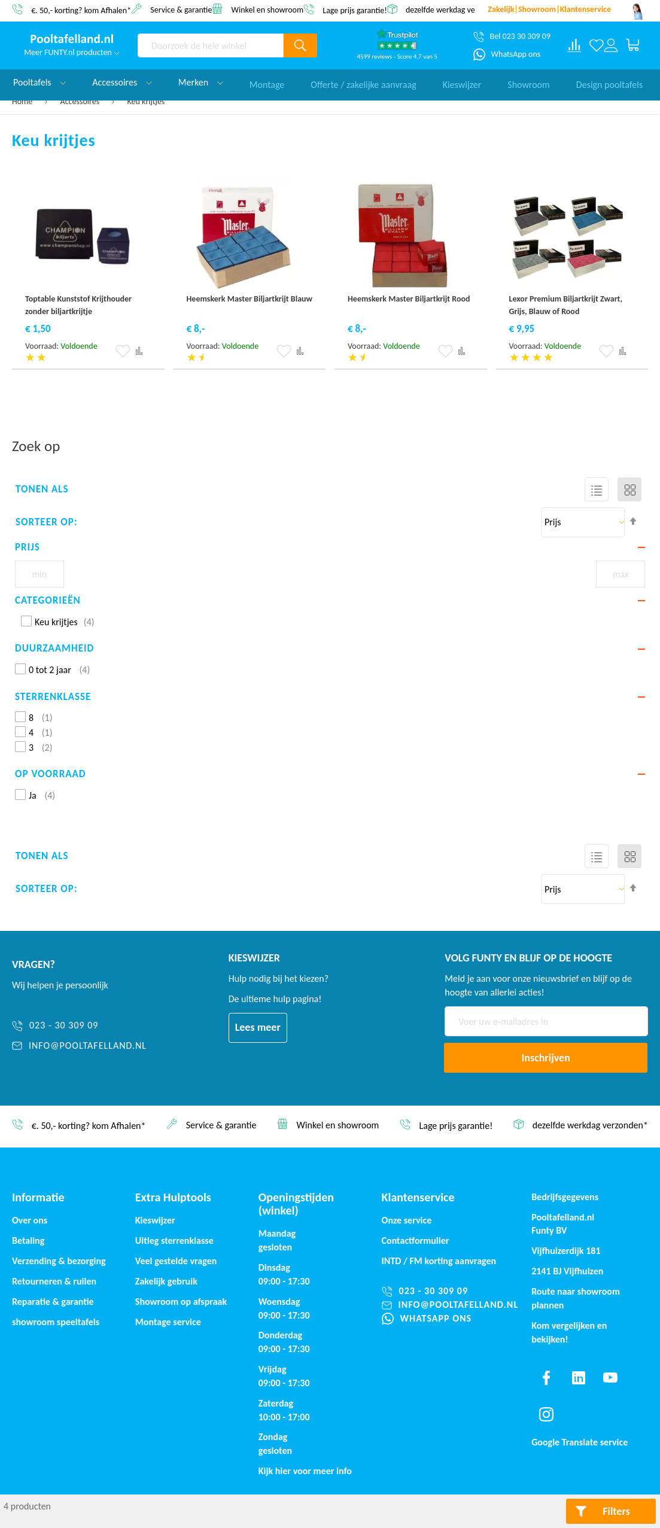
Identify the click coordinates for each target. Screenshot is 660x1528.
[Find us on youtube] (610, 1378)
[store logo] (72, 38)
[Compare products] (574, 45)
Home (23, 101)
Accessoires (81, 101)
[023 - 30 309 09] (79, 1026)
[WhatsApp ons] (507, 54)
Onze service (407, 1220)
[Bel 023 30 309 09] (511, 36)
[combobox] (211, 45)
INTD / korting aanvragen (439, 1261)
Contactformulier (415, 1240)
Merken (200, 82)
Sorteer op (45, 522)
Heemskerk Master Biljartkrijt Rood (409, 299)
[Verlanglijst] (596, 45)
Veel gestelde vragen (176, 1261)
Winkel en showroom (268, 9)
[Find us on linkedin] (579, 1378)
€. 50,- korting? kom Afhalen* (81, 10)
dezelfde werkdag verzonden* (456, 10)
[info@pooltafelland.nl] (79, 1046)
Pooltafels (39, 82)
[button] (122, 351)
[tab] (330, 547)
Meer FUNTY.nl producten (72, 52)
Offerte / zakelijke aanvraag (363, 82)
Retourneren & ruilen (54, 1281)
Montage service (168, 1322)
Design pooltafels (609, 82)
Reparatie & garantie (53, 1301)
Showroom (528, 82)
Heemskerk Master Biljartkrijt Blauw (250, 299)
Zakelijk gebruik (166, 1281)
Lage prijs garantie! (355, 10)
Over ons (29, 1220)
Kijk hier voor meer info (305, 1471)
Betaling (28, 1240)
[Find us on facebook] (546, 1378)
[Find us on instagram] (546, 1414)
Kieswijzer (462, 82)
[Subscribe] (545, 1058)
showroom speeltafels (55, 1322)
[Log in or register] (611, 45)
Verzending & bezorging (59, 1261)
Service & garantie (181, 9)
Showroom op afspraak (181, 1301)
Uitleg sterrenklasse (174, 1240)
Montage (267, 82)
